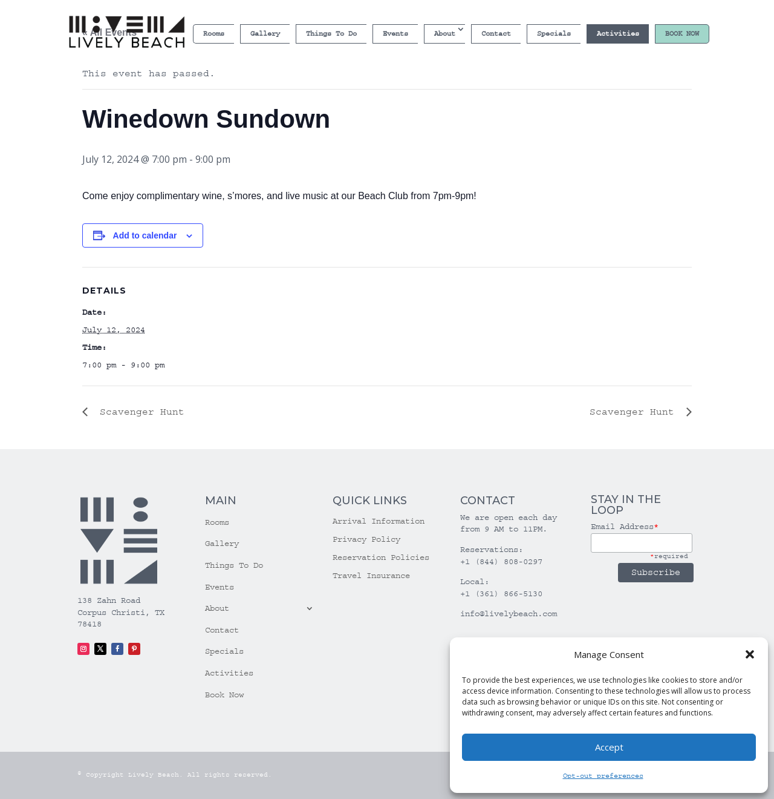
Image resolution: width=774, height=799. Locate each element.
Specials (554, 34)
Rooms (213, 34)
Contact (496, 34)
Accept (609, 747)
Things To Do (331, 34)
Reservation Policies (381, 557)
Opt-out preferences (603, 776)
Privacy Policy (366, 539)
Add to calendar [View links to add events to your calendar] (145, 235)
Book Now (682, 34)
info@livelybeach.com (508, 614)
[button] (750, 654)
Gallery (265, 34)
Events (395, 34)
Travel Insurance (371, 575)
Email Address (625, 526)
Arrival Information (378, 521)
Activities (618, 34)
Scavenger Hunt (139, 411)
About (444, 34)
